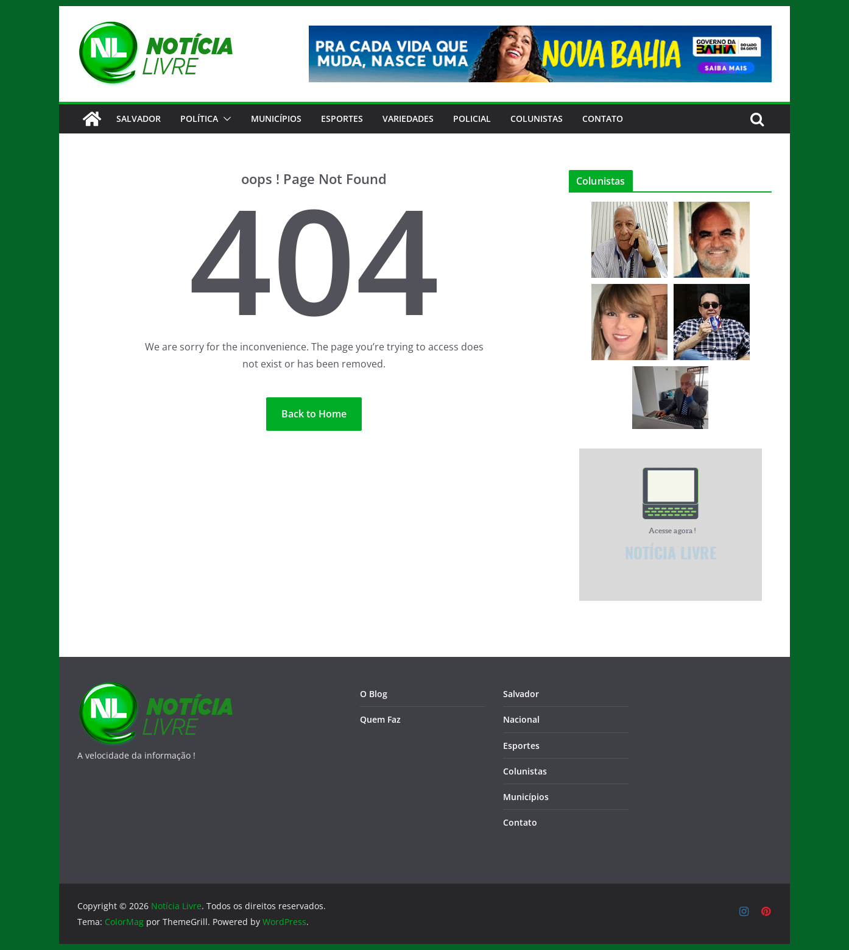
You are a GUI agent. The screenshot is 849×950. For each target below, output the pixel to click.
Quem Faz (380, 719)
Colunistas (536, 118)
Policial (472, 118)
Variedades (408, 118)
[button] (224, 118)
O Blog (373, 694)
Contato (520, 822)
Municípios (276, 118)
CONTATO (602, 118)
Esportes (342, 118)
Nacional (521, 719)
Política (199, 118)
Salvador (138, 118)
